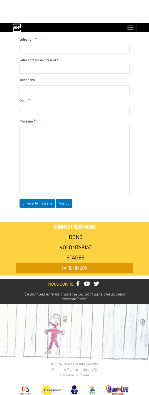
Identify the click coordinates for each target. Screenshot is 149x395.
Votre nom (27, 39)
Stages (75, 257)
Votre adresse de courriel (38, 60)
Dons (75, 237)
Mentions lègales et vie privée (74, 370)
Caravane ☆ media (74, 375)
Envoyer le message (37, 203)
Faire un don (74, 268)
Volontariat (76, 247)
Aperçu (64, 203)
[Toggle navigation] (130, 27)
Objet (24, 100)
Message (26, 121)
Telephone (27, 80)
